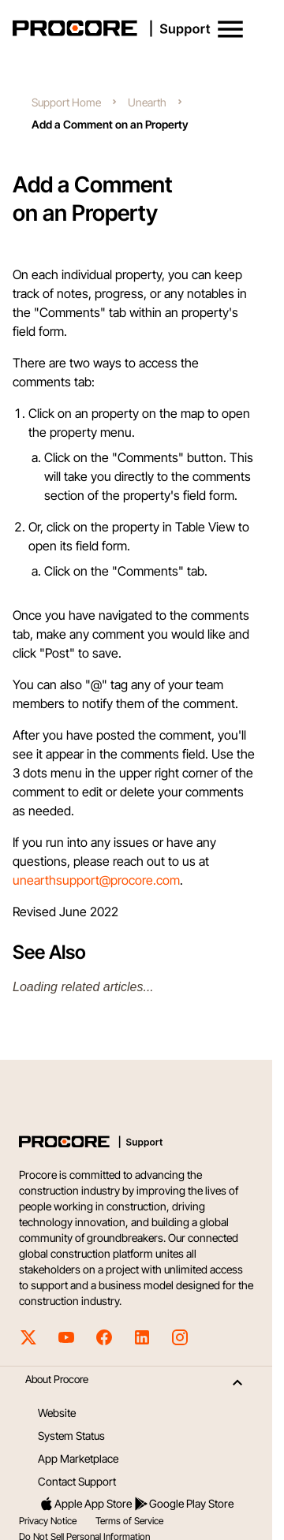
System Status (71, 1435)
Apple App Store (85, 1504)
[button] (230, 29)
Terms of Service (129, 1521)
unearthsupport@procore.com (96, 880)
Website (57, 1412)
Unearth (147, 102)
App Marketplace (78, 1458)
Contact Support (77, 1481)
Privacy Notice (48, 1521)
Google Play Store (183, 1504)
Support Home (66, 102)
